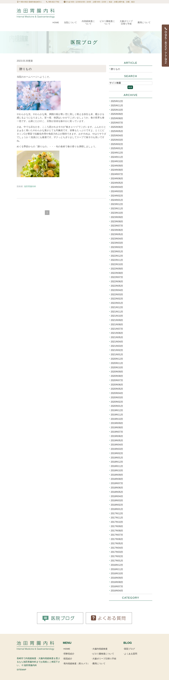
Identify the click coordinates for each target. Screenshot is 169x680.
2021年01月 (117, 354)
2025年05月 (117, 131)
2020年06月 (117, 384)
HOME (67, 649)
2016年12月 (117, 565)
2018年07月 (117, 483)
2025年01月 (117, 148)
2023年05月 (117, 234)
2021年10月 (117, 316)
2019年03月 (117, 449)
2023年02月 (117, 247)
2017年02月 (117, 556)
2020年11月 (117, 363)
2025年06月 (117, 127)
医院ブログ (129, 649)
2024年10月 (117, 161)
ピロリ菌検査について (107, 22)
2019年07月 (117, 432)
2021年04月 (117, 341)
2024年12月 (117, 152)
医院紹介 (68, 658)
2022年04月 (117, 290)
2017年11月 (117, 517)
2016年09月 (117, 578)
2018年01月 (117, 509)
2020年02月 (117, 401)
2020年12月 (117, 359)
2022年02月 (117, 298)
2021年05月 (117, 337)
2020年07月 (117, 380)
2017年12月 (117, 513)
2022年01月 (117, 303)
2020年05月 (117, 389)
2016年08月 (117, 582)
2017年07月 (117, 535)
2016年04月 (117, 590)
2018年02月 (117, 505)
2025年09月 (117, 114)
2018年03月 (117, 500)
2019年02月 (117, 453)
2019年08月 (117, 427)
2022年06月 (117, 281)
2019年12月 (117, 410)
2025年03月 (117, 140)
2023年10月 (117, 213)
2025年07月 (117, 122)
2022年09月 (117, 268)
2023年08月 (117, 221)
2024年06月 (117, 178)
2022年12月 (117, 255)
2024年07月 (117, 174)
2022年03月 (117, 294)
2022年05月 (117, 286)
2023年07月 (117, 225)
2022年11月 (117, 260)
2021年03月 (117, 346)
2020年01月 (117, 406)
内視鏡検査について (88, 22)
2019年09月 (117, 423)
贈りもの (25, 68)
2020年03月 (117, 397)
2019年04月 (117, 444)
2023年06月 (117, 230)
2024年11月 (117, 157)
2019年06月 (117, 436)
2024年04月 (117, 187)
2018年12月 (117, 462)
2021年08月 (117, 324)
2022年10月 (117, 264)
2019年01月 (117, 457)
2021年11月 (117, 311)
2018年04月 (117, 496)
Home (55, 22)
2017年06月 (117, 539)
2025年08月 (117, 118)
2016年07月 (117, 586)
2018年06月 (117, 487)
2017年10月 (117, 522)
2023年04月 (117, 238)
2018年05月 (117, 492)
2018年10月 (117, 470)
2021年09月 (117, 320)
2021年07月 (117, 328)
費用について (144, 22)
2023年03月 (117, 243)
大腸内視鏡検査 (100, 649)
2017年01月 (117, 560)
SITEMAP (21, 669)
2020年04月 (117, 393)
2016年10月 (117, 573)
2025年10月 (117, 109)
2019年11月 (117, 414)
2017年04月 (117, 547)
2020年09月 (117, 371)
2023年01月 (117, 251)
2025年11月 (117, 105)
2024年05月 (117, 182)
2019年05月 (117, 440)
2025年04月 (117, 135)
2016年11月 (117, 569)
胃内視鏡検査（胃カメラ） (77, 663)
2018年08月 (117, 479)
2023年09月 (117, 217)
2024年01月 (117, 200)
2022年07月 (117, 277)
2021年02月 (117, 350)
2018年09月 (117, 474)
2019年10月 (117, 419)
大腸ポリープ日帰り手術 (126, 22)
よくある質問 (130, 653)
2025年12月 (117, 101)
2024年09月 (117, 165)
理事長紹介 (69, 653)
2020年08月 (117, 376)
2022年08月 (117, 273)
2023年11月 (117, 208)
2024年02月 (117, 195)
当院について (70, 22)
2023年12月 (117, 204)
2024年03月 (117, 191)
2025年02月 (117, 144)
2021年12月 (117, 307)
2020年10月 (117, 367)
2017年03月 (117, 552)
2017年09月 (117, 526)
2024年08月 (117, 170)
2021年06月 (117, 333)
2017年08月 (117, 530)
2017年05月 (117, 543)
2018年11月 (117, 466)
